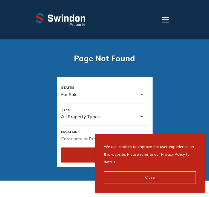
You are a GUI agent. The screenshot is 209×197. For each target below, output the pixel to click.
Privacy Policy (173, 154)
